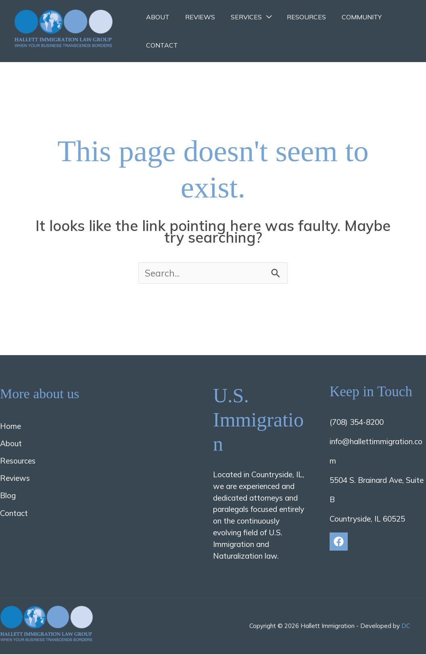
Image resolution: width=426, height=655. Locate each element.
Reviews (196, 17)
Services (239, 17)
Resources (297, 17)
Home (10, 426)
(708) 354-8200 (357, 422)
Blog (8, 496)
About (156, 17)
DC (405, 626)
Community (350, 17)
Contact (161, 45)
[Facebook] (339, 542)
